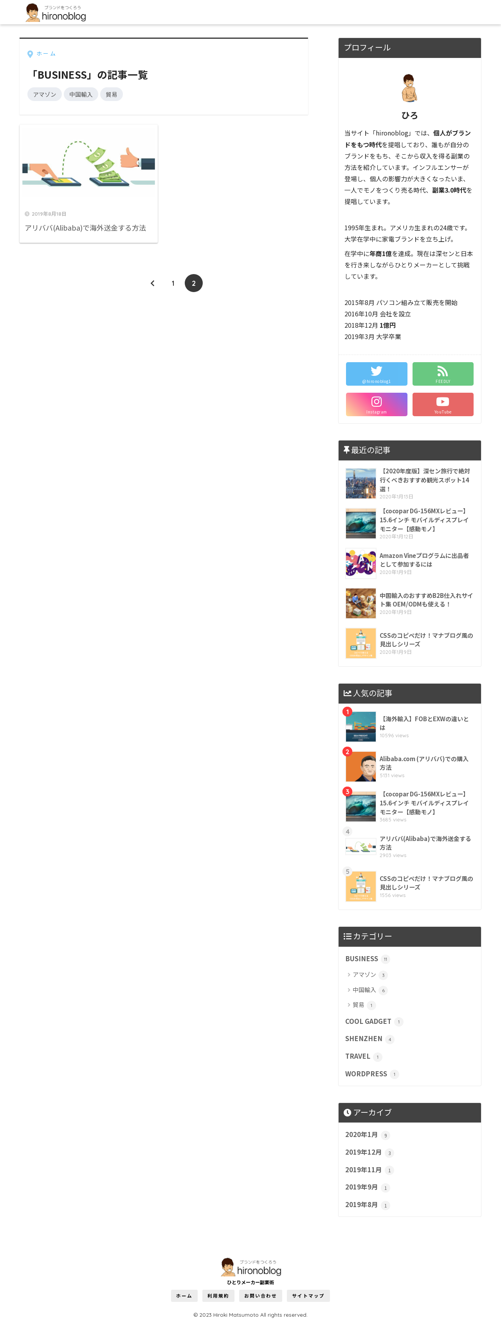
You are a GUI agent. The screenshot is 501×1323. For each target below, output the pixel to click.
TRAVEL (363, 1056)
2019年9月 (367, 1187)
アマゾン (44, 94)
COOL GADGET (374, 1021)
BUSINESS (367, 959)
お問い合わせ (260, 1295)
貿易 (111, 94)
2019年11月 (369, 1170)
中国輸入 (81, 94)
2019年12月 (369, 1152)
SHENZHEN (370, 1039)
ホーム (184, 1295)
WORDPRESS (372, 1074)
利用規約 (218, 1295)
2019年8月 (367, 1205)
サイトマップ (308, 1295)
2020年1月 (367, 1135)
